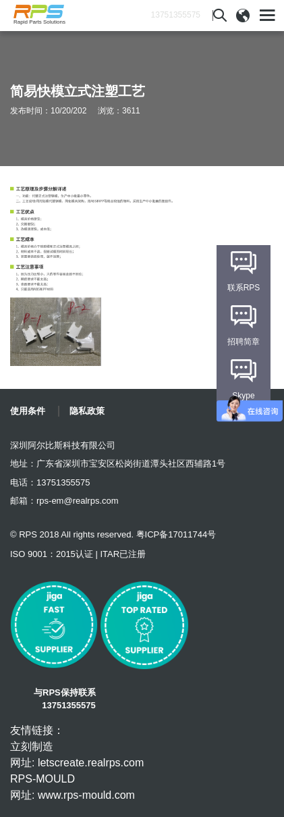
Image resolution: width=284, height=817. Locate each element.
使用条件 (27, 411)
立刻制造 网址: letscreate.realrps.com (77, 754)
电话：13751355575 (50, 482)
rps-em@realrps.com (77, 501)
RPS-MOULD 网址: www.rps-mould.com (72, 787)
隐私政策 (87, 411)
